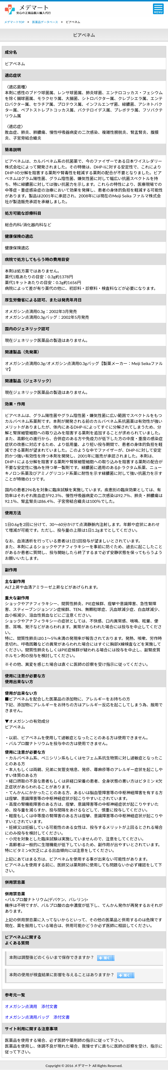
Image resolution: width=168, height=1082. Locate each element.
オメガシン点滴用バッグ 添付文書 (37, 1017)
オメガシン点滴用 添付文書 (31, 1006)
